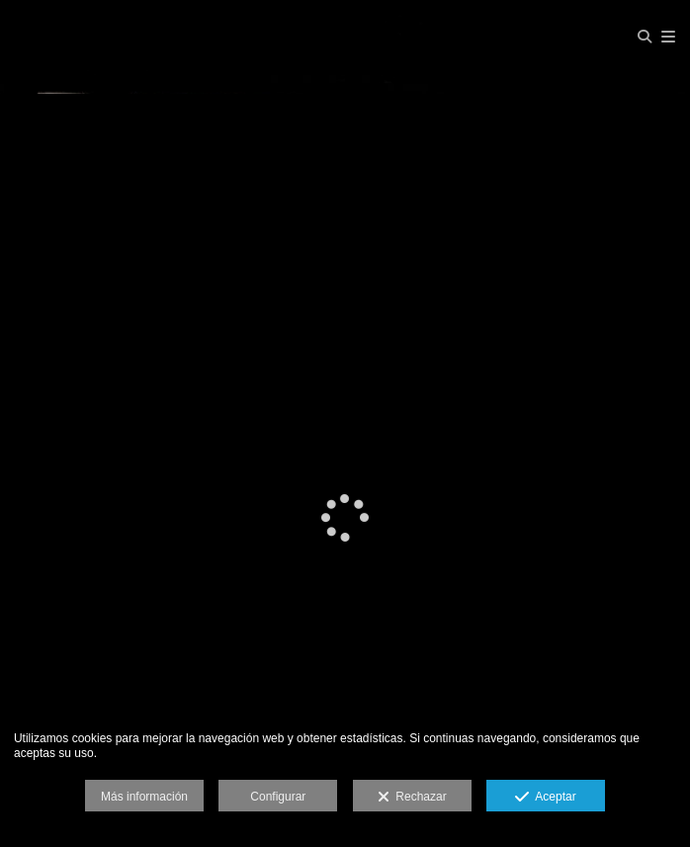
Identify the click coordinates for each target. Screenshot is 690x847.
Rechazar (412, 797)
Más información (144, 797)
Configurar (277, 797)
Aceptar (545, 797)
